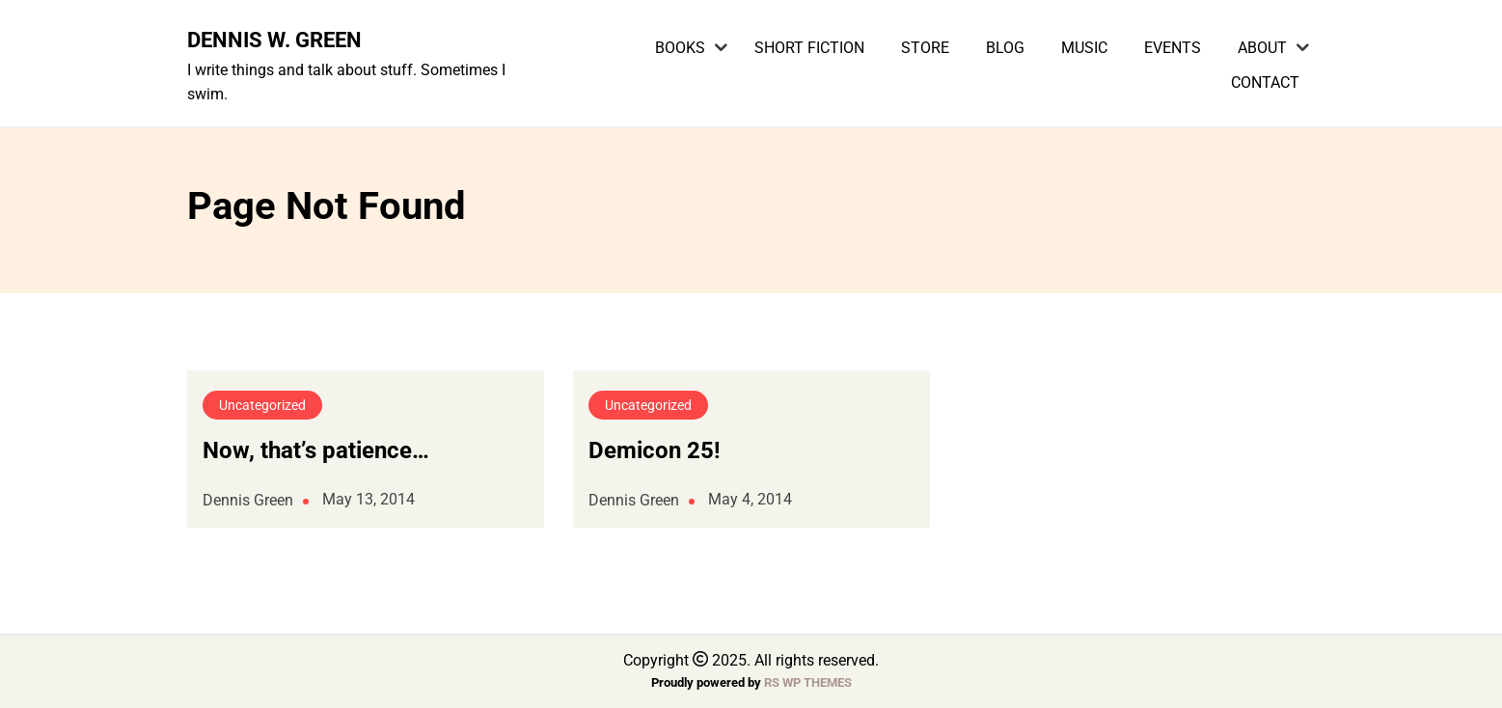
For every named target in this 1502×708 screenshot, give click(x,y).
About (1262, 48)
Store (925, 48)
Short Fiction (809, 48)
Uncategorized (262, 405)
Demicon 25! (654, 450)
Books (680, 48)
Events (1172, 48)
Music (1084, 48)
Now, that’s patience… (316, 450)
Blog (1005, 48)
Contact (1265, 83)
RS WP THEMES (808, 682)
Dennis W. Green (274, 39)
